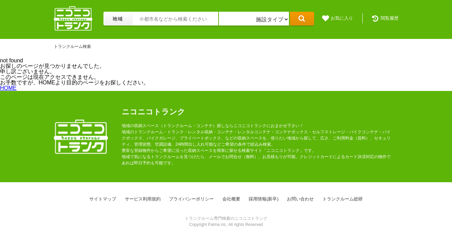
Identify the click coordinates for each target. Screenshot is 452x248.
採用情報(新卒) (264, 199)
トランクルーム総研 (342, 199)
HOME (8, 88)
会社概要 (231, 199)
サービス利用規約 (143, 199)
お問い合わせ (300, 199)
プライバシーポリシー (191, 199)
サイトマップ (102, 199)
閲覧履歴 (390, 18)
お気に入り (342, 18)
